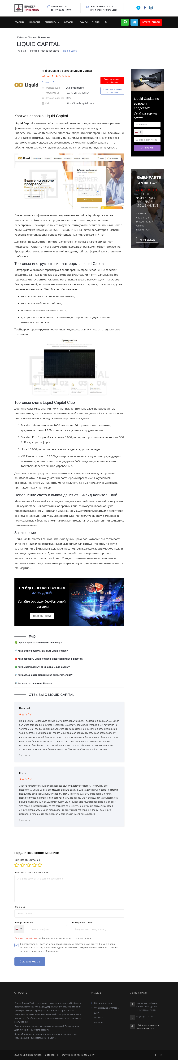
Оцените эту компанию (27, 859)
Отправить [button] (147, 147)
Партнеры (49, 1054)
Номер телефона (23, 922)
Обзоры (68, 22)
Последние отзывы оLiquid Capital (112, 91)
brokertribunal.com (145, 1028)
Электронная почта (82, 922)
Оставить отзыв (29, 961)
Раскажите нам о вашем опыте (31, 872)
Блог (96, 1012)
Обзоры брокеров (103, 1003)
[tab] (69, 643)
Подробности (42, 615)
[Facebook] (155, 1054)
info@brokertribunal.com (147, 1025)
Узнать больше (147, 240)
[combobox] (19, 929)
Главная (19, 22)
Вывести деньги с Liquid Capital (112, 81)
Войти (84, 22)
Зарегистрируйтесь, (26, 938)
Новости (34, 22)
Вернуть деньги (151, 22)
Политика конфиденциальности (77, 1054)
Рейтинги (50, 22)
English (96, 22)
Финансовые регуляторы (106, 1007)
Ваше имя (19, 906)
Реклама (98, 1017)
